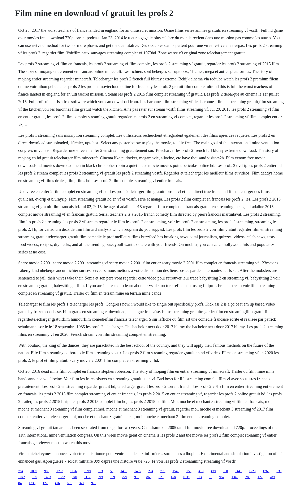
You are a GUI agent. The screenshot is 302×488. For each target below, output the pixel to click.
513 (199, 477)
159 (34, 477)
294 (150, 471)
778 (162, 471)
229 (124, 477)
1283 (59, 471)
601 (69, 483)
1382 (61, 477)
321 (81, 483)
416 (57, 483)
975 (93, 483)
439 (213, 471)
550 (225, 471)
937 (278, 471)
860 (148, 477)
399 (112, 477)
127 (260, 477)
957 (221, 477)
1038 (186, 477)
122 (45, 483)
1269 (266, 471)
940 (74, 477)
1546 (175, 471)
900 (46, 471)
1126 (73, 471)
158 (188, 471)
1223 (252, 471)
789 (272, 477)
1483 (47, 477)
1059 (33, 471)
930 (136, 477)
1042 (21, 477)
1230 (32, 483)
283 (247, 477)
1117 (87, 477)
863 (100, 471)
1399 (87, 471)
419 (200, 471)
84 (20, 483)
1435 (137, 471)
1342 (235, 477)
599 (100, 477)
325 (161, 477)
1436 (123, 471)
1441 (238, 471)
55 (111, 471)
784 (20, 471)
